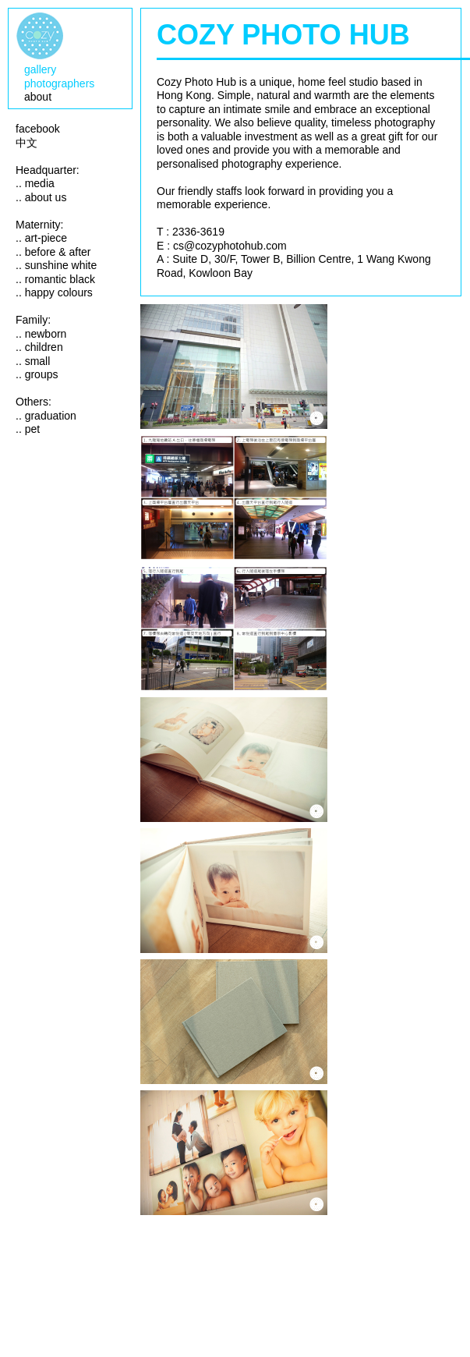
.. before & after (53, 252)
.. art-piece (41, 238)
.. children (39, 347)
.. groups (37, 374)
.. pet (28, 429)
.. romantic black (55, 279)
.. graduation (46, 415)
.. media (35, 183)
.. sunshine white (56, 265)
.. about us (41, 197)
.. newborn (41, 334)
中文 (26, 142)
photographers (59, 83)
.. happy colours (54, 292)
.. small (33, 361)
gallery (40, 69)
